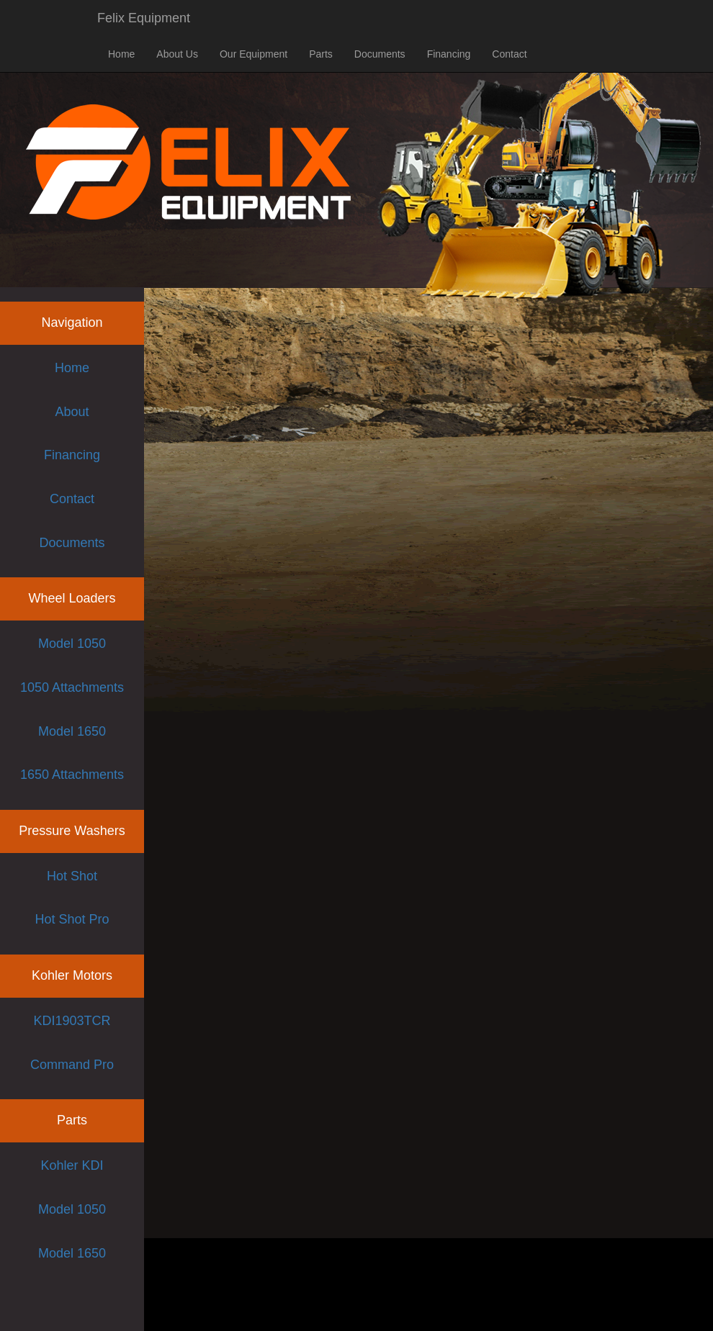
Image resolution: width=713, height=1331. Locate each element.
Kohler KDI (71, 1165)
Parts (321, 54)
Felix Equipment (143, 18)
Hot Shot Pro (72, 919)
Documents (379, 54)
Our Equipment (253, 54)
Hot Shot (72, 876)
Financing (449, 54)
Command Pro (72, 1064)
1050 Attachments (72, 687)
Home (121, 54)
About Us (177, 54)
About (72, 412)
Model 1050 (72, 643)
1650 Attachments (72, 774)
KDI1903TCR (71, 1021)
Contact (509, 54)
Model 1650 (72, 731)
